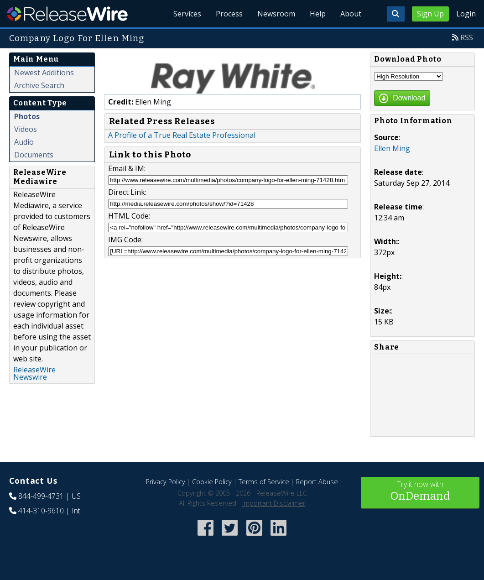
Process (229, 14)
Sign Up (430, 14)
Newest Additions (44, 73)
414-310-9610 (41, 511)
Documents (33, 155)
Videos (25, 129)
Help (318, 14)
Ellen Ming (392, 148)
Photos (27, 116)
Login (466, 14)
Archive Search (39, 85)
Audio (24, 142)
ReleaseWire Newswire (34, 373)
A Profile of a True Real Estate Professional (181, 135)
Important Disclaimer (273, 503)
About (350, 14)
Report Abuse (317, 481)
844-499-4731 (41, 496)
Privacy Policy (165, 481)
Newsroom (276, 14)
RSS (466, 37)
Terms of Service (264, 481)
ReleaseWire (67, 14)
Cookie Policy (212, 481)
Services (187, 14)
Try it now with (420, 491)
